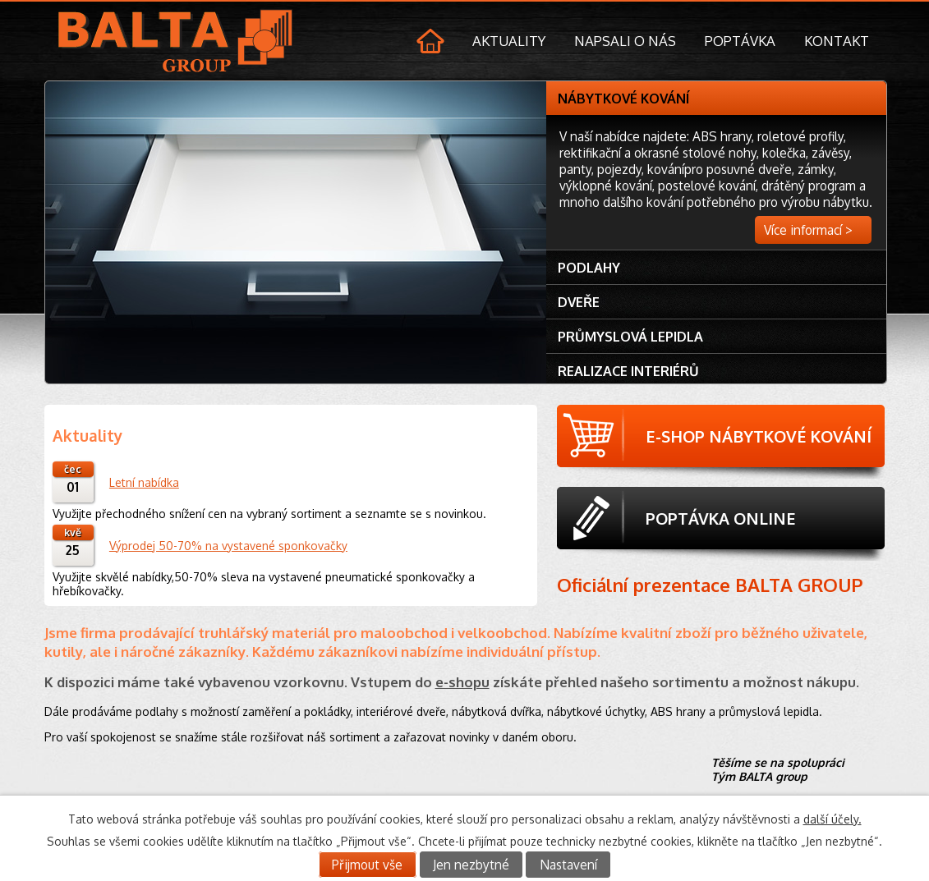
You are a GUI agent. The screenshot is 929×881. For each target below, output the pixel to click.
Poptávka (740, 40)
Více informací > (808, 230)
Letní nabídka (144, 482)
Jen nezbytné (471, 864)
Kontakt (836, 40)
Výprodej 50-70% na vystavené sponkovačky (228, 546)
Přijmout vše (367, 864)
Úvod (432, 43)
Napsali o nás (625, 40)
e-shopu (462, 682)
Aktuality (508, 40)
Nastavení (568, 864)
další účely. (832, 819)
